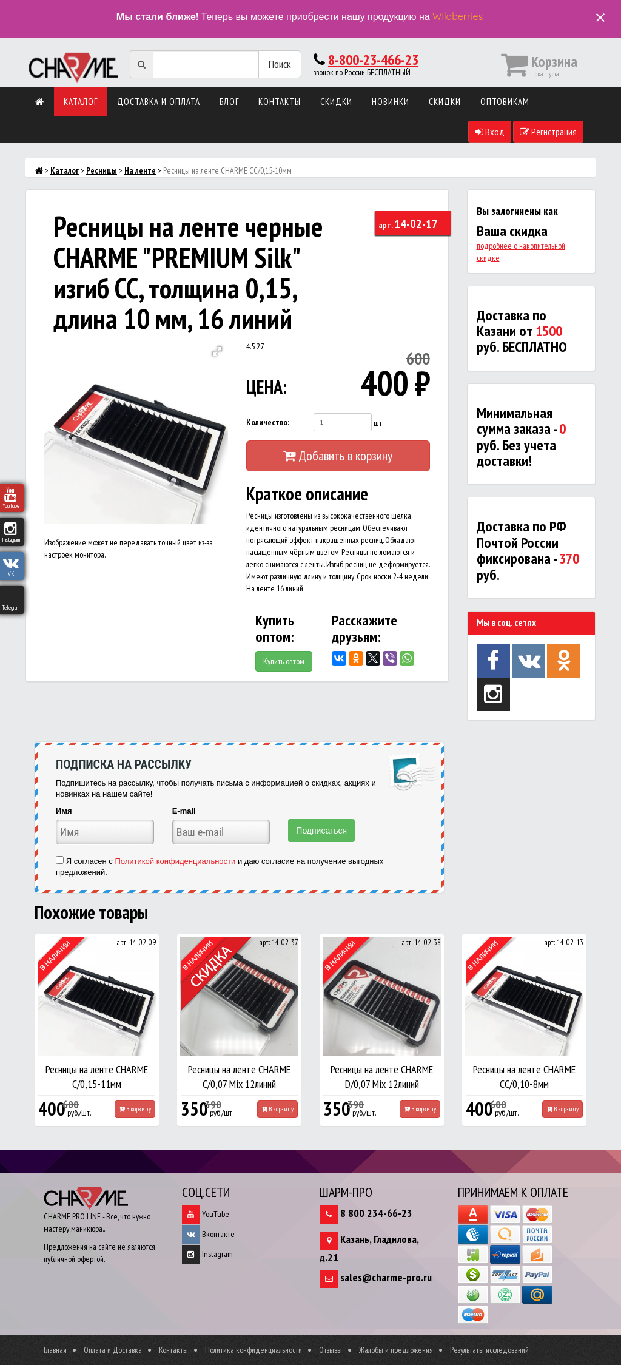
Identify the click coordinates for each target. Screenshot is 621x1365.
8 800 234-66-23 (376, 1213)
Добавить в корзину (337, 455)
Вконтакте (208, 1233)
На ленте (140, 170)
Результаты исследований (489, 1349)
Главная (55, 1349)
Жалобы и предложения (396, 1349)
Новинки (390, 101)
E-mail (184, 810)
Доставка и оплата (158, 101)
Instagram (207, 1254)
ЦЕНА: (266, 387)
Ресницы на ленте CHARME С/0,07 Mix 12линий (239, 1076)
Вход (490, 132)
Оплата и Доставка (113, 1349)
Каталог (81, 101)
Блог (229, 101)
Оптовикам (504, 101)
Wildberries (457, 16)
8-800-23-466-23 (373, 59)
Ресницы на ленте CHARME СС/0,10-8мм (524, 1076)
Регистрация (548, 132)
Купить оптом (283, 661)
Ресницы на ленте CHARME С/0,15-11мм (96, 1076)
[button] (217, 351)
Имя (64, 810)
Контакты (279, 101)
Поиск (280, 64)
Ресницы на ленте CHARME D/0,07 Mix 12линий (382, 1076)
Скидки (336, 101)
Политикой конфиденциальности (175, 861)
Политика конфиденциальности (253, 1349)
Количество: (267, 422)
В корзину (135, 1109)
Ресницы (101, 170)
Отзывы (330, 1349)
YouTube (205, 1213)
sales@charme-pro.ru (386, 1277)
